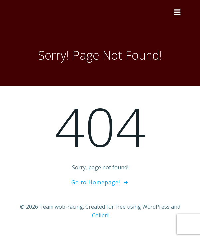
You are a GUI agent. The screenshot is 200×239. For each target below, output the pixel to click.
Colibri (100, 215)
